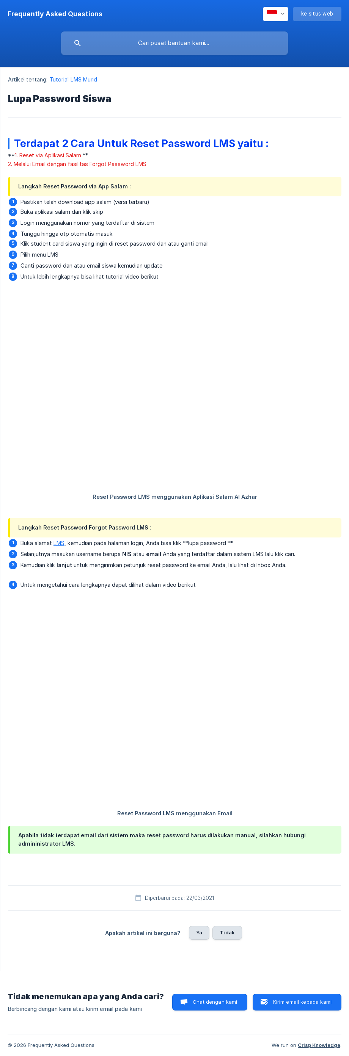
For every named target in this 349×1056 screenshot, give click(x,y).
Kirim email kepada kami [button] (302, 1002)
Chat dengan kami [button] (215, 1002)
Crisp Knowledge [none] (319, 1045)
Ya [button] (199, 932)
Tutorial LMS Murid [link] (73, 79)
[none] (55, 14)
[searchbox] (174, 43)
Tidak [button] (227, 932)
